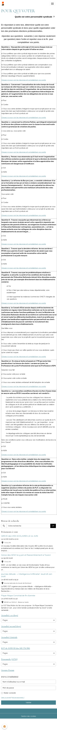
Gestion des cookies (28, 716)
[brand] (3, 4)
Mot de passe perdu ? (18, 697)
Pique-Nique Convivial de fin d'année (18, 595)
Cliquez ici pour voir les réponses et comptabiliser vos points (23, 80)
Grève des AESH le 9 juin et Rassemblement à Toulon (26, 555)
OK (53, 526)
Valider (28, 702)
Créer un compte (6, 697)
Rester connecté (10, 693)
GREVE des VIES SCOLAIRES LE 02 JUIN (19, 536)
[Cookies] (4, 726)
